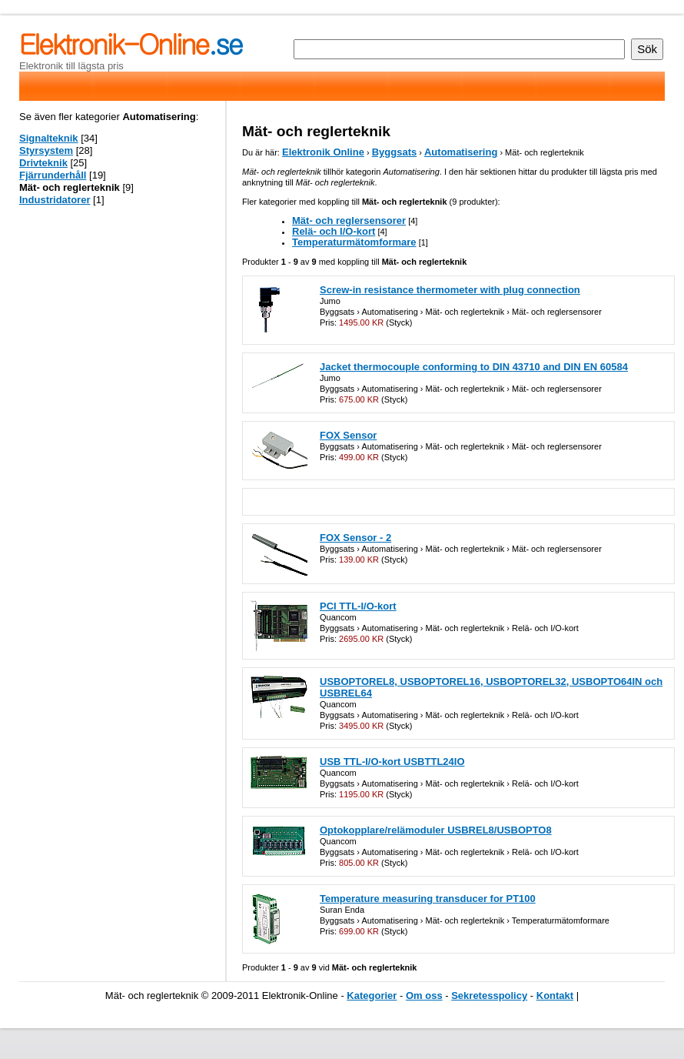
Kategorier (372, 995)
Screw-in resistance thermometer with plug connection (450, 290)
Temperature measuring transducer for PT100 (428, 898)
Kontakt (554, 995)
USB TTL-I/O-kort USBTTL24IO (392, 761)
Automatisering (460, 152)
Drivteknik (43, 163)
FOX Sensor (348, 435)
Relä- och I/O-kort (333, 231)
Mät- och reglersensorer (349, 220)
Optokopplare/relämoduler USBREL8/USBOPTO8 (436, 830)
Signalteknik (48, 138)
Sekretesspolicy (489, 995)
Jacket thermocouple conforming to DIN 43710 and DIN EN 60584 (474, 366)
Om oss (424, 995)
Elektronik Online (323, 152)
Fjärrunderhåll (52, 175)
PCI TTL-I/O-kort (358, 606)
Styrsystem (46, 150)
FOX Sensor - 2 (355, 537)
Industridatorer (54, 199)
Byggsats (394, 152)
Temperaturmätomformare (354, 242)
